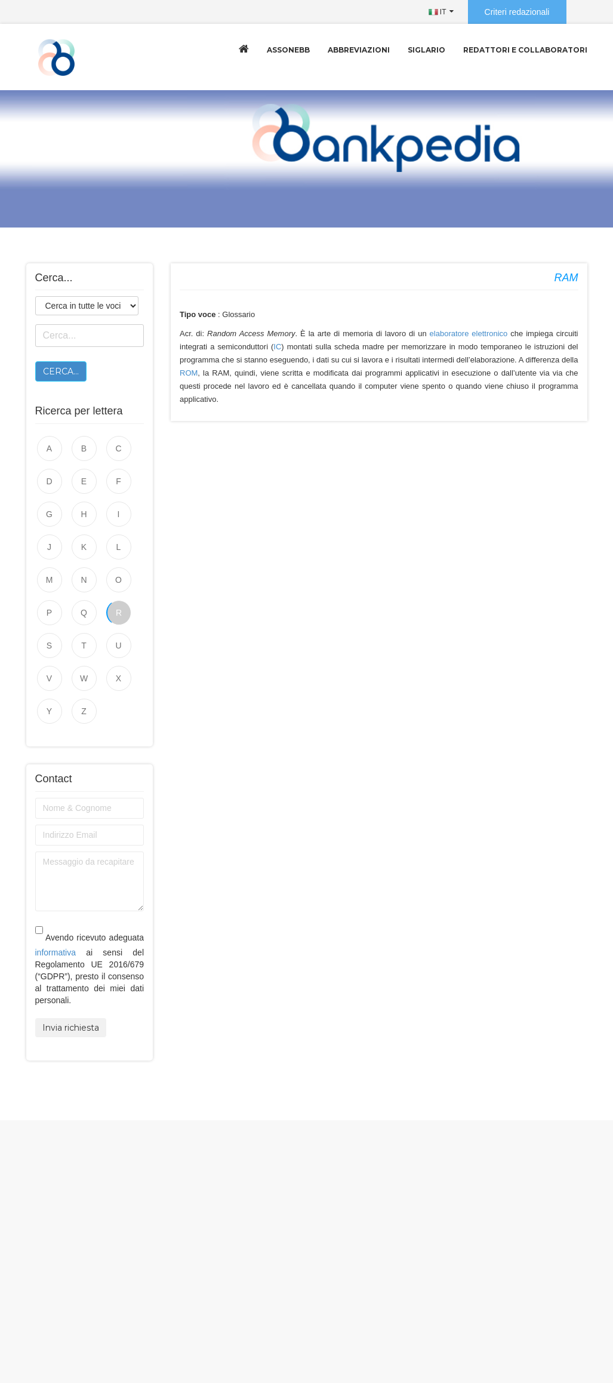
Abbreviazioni (359, 49)
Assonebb (288, 49)
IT (437, 12)
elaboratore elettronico (469, 333)
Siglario (426, 49)
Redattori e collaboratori (525, 49)
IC (277, 346)
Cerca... (61, 371)
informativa (55, 952)
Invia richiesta (70, 1027)
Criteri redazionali (517, 12)
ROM (189, 372)
